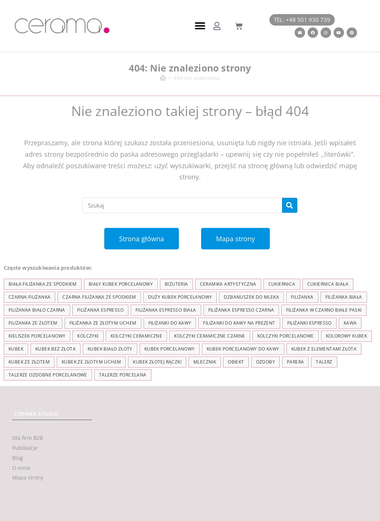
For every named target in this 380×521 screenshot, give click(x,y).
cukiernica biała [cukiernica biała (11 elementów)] (327, 284)
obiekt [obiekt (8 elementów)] (236, 362)
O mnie (21, 467)
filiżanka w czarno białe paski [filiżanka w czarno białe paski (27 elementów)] (324, 310)
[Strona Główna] (163, 78)
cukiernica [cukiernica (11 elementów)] (281, 284)
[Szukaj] (289, 205)
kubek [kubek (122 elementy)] (16, 349)
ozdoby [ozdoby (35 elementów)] (265, 362)
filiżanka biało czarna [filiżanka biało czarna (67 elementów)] (37, 310)
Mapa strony (27, 477)
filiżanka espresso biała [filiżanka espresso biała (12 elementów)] (165, 310)
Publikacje (24, 447)
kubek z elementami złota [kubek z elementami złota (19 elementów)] (324, 349)
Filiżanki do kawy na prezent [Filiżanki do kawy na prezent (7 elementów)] (239, 323)
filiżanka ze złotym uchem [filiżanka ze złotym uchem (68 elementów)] (103, 323)
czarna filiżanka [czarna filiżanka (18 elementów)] (29, 297)
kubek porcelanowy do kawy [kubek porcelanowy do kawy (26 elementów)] (243, 349)
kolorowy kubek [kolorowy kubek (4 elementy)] (346, 336)
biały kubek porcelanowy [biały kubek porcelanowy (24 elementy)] (121, 284)
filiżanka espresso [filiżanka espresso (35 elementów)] (100, 310)
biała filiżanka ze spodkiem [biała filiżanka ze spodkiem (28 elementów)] (43, 284)
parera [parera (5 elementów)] (295, 362)
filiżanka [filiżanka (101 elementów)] (302, 297)
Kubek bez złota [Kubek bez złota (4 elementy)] (55, 349)
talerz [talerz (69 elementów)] (324, 362)
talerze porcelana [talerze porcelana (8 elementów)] (123, 375)
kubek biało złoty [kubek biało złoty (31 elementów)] (110, 349)
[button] (199, 26)
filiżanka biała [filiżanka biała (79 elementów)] (343, 297)
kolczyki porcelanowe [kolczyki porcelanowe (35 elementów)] (285, 336)
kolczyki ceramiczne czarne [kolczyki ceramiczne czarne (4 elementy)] (209, 336)
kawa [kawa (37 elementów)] (350, 323)
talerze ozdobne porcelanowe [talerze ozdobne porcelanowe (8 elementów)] (48, 375)
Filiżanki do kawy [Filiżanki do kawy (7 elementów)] (169, 323)
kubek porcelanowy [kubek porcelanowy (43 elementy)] (169, 349)
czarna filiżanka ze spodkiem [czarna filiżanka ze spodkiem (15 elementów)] (99, 297)
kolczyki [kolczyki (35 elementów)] (87, 336)
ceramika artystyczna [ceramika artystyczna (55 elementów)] (228, 284)
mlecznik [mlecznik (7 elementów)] (204, 362)
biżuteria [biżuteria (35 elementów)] (176, 284)
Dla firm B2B (27, 437)
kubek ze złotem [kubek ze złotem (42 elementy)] (29, 362)
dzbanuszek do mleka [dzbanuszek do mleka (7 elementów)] (251, 297)
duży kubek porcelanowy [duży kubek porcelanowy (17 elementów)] (180, 297)
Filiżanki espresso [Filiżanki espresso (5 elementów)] (309, 323)
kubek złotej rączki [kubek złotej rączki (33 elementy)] (157, 362)
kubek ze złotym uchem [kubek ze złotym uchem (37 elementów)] (91, 362)
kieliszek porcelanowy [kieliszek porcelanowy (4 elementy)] (37, 336)
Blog (17, 457)
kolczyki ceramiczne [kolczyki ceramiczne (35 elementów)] (137, 336)
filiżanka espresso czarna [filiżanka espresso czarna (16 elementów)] (241, 310)
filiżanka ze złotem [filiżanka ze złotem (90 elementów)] (33, 323)
